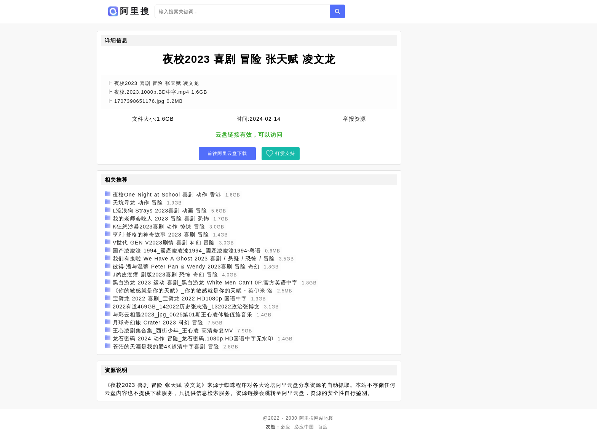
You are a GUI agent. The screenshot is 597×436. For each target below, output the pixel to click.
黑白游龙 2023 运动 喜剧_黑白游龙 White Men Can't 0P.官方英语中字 (205, 282)
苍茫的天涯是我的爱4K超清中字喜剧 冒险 (166, 346)
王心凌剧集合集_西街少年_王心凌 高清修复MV (173, 330)
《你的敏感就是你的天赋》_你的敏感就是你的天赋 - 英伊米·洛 (193, 290)
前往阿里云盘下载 (227, 153)
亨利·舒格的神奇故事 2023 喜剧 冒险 (161, 235)
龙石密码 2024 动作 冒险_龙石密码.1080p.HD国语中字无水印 (193, 338)
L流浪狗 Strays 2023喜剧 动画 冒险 (160, 211)
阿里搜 (306, 418)
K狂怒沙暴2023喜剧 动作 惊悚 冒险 (159, 227)
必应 (286, 427)
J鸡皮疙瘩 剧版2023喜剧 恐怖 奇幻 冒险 (165, 275)
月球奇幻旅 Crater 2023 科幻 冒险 (158, 322)
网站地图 (324, 418)
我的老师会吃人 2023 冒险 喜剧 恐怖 (161, 219)
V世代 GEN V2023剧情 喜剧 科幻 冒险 (164, 243)
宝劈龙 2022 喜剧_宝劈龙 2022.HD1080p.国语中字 (180, 298)
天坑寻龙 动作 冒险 (138, 203)
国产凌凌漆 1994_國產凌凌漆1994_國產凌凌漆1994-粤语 (187, 251)
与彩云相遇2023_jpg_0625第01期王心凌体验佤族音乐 (182, 314)
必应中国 (304, 427)
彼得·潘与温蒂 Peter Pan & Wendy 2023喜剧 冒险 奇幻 (186, 267)
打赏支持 (285, 153)
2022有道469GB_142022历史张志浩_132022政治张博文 (186, 306)
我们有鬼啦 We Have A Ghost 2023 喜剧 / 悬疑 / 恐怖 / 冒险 (194, 259)
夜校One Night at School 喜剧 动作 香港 (167, 195)
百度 (323, 427)
